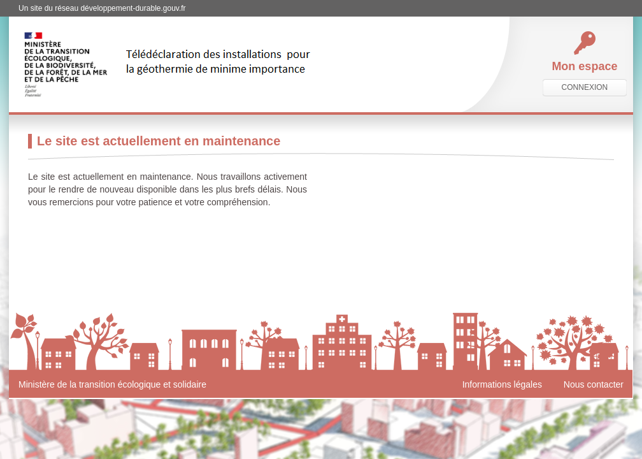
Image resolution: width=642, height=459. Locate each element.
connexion (585, 87)
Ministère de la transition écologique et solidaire (112, 384)
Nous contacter (594, 384)
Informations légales (502, 384)
